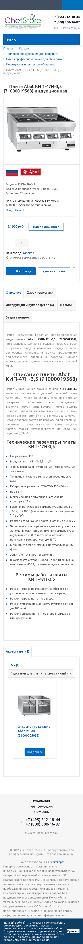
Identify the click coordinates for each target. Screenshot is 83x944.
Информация (42, 806)
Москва (28, 253)
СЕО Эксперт (55, 861)
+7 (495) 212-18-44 (66, 16)
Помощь (41, 811)
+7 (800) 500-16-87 (66, 22)
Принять (73, 931)
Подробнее (35, 751)
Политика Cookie (37, 939)
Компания (41, 801)
